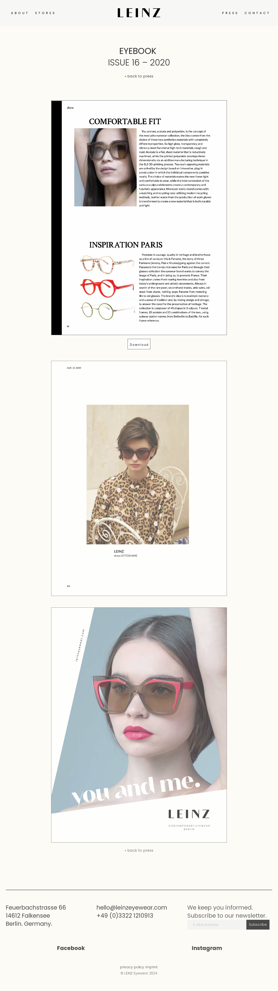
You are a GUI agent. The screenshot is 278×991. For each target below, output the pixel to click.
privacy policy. (132, 967)
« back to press (139, 76)
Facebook (71, 948)
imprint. (152, 967)
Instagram (207, 948)
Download (139, 345)
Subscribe (258, 924)
